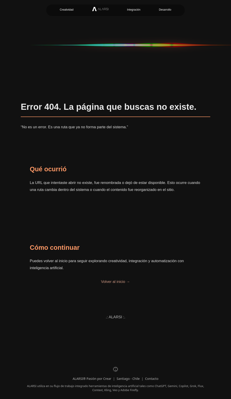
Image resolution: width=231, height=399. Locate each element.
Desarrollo (165, 9)
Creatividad (67, 9)
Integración (133, 9)
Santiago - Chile (128, 378)
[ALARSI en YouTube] (115, 370)
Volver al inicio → (115, 282)
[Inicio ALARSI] (100, 10)
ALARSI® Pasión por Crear (92, 378)
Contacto (151, 378)
